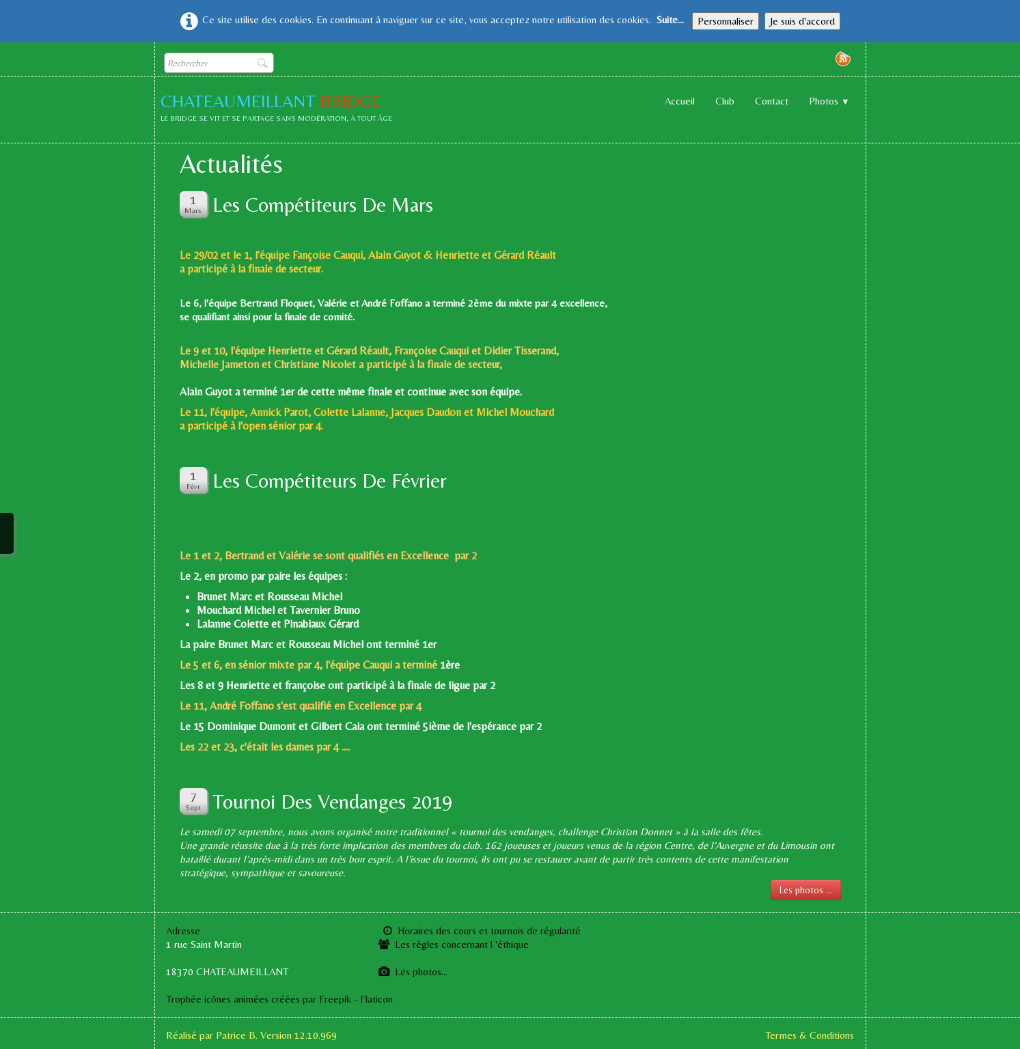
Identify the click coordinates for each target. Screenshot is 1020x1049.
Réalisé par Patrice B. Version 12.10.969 (251, 1035)
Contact (771, 101)
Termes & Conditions (809, 1035)
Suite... (670, 19)
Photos (829, 101)
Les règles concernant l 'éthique (453, 944)
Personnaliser (726, 21)
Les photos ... (806, 889)
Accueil (680, 101)
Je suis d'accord (802, 21)
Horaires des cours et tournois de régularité (490, 930)
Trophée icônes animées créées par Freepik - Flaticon (279, 999)
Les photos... (412, 971)
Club (724, 101)
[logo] (281, 109)
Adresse (183, 930)
